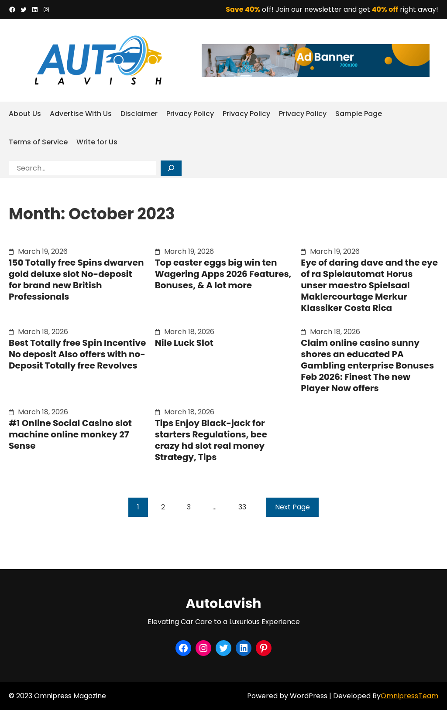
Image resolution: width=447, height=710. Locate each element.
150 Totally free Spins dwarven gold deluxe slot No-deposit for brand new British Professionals (76, 279)
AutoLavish (223, 603)
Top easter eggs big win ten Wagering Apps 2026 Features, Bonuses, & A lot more (223, 274)
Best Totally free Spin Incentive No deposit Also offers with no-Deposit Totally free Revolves (77, 354)
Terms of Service (38, 142)
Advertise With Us (81, 114)
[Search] (171, 168)
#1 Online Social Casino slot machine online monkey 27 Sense (70, 434)
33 (242, 507)
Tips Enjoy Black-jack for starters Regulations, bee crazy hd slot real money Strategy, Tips (211, 440)
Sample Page (358, 114)
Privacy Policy (190, 114)
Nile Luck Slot (184, 342)
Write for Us (96, 142)
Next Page (292, 507)
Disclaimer (139, 114)
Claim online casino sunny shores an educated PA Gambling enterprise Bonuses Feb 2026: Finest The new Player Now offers (367, 365)
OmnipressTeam (409, 696)
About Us (25, 114)
